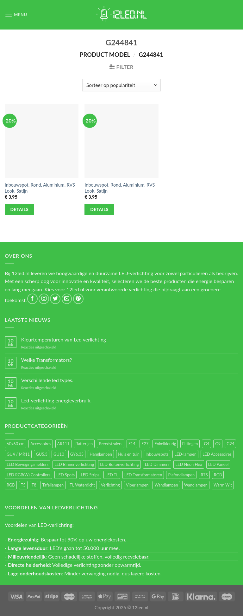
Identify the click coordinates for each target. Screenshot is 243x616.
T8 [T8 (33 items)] (34, 484)
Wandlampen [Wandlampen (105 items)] (166, 484)
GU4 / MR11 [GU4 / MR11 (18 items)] (18, 454)
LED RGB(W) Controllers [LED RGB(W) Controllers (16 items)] (28, 474)
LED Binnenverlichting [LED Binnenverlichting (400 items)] (74, 464)
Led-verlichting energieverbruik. (56, 400)
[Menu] (16, 15)
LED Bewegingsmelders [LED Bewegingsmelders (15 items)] (27, 464)
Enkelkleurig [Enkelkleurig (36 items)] (165, 443)
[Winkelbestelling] (121, 85)
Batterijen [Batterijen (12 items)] (84, 443)
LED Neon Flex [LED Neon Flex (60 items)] (188, 464)
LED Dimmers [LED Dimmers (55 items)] (157, 464)
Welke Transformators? (46, 360)
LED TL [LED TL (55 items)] (111, 474)
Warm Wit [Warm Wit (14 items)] (223, 484)
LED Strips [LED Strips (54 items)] (90, 474)
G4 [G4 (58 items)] (206, 443)
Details (19, 209)
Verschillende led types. (47, 380)
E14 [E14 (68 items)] (131, 443)
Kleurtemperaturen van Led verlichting (63, 339)
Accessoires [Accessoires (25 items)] (40, 443)
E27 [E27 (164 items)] (144, 443)
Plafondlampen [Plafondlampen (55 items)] (181, 474)
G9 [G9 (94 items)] (218, 443)
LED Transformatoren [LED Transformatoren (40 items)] (143, 474)
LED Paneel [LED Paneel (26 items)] (218, 464)
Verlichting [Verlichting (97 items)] (110, 484)
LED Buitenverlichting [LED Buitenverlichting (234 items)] (119, 464)
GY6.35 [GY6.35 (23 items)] (77, 454)
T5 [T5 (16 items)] (23, 484)
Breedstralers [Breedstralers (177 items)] (110, 443)
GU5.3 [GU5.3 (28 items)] (41, 454)
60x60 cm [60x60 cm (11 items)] (15, 443)
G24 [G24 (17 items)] (230, 443)
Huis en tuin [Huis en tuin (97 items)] (129, 454)
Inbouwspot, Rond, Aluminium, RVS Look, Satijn (40, 188)
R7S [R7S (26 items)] (204, 474)
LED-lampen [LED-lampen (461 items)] (185, 454)
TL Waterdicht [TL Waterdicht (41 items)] (82, 484)
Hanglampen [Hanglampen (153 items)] (101, 454)
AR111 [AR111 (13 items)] (63, 443)
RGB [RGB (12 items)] (11, 484)
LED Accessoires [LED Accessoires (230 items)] (217, 454)
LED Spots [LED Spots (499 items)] (65, 474)
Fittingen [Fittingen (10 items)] (190, 443)
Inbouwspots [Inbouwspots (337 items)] (157, 454)
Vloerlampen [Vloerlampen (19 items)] (137, 484)
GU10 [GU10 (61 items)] (58, 454)
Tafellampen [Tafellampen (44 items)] (53, 484)
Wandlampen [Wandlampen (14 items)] (196, 484)
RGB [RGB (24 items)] (218, 474)
